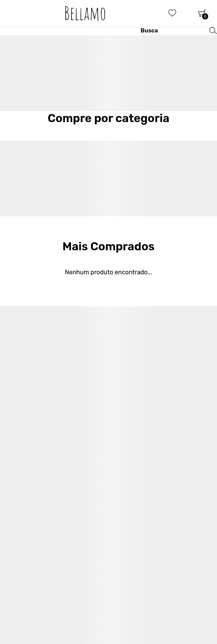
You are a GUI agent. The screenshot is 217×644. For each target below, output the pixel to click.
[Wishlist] (172, 13)
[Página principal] (85, 13)
